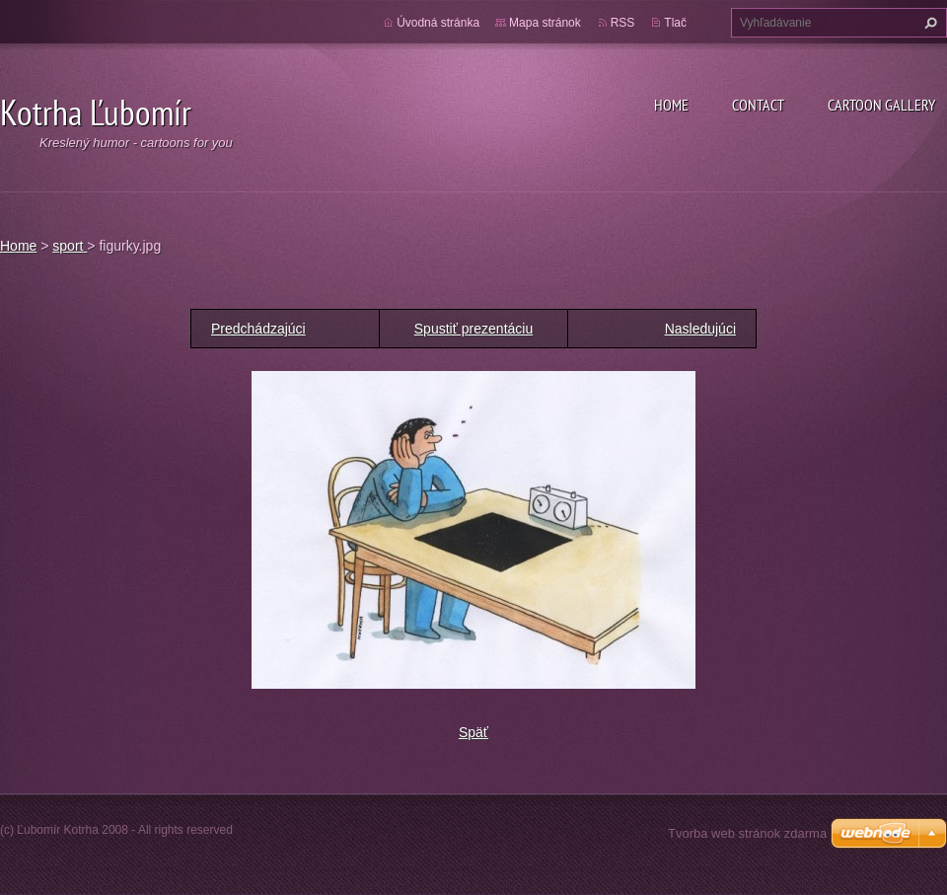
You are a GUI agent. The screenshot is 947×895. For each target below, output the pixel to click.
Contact (758, 104)
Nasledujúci (700, 328)
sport (69, 246)
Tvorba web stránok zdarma (747, 833)
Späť (473, 732)
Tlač (675, 23)
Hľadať (928, 22)
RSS (623, 23)
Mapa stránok (545, 23)
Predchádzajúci (258, 328)
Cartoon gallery (881, 104)
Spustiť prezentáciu (473, 328)
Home (671, 104)
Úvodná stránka (438, 23)
